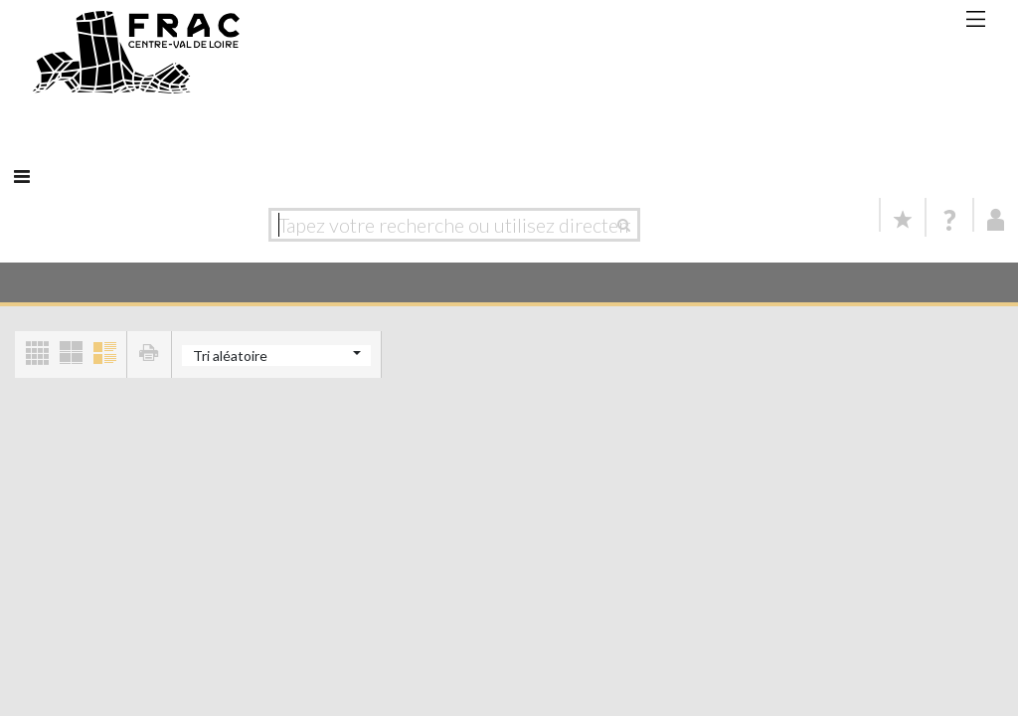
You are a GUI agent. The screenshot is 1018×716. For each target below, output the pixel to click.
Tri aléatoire (230, 355)
